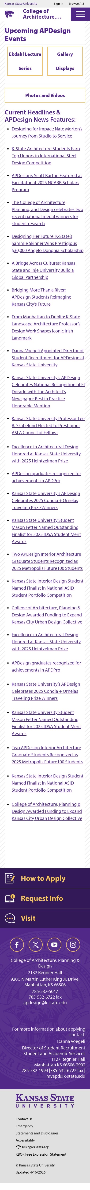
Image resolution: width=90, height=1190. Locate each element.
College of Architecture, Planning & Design (39, 13)
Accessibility (25, 1140)
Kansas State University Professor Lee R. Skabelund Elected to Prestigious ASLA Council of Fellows (48, 425)
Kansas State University (21, 4)
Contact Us (24, 1119)
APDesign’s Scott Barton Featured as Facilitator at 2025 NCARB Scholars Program (47, 182)
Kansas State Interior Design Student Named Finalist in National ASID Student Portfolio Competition (47, 588)
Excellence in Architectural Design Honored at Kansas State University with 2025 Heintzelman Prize (46, 454)
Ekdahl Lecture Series (25, 61)
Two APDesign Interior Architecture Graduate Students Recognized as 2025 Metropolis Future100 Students (47, 561)
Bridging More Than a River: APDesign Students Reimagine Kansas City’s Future (41, 297)
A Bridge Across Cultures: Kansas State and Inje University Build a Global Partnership (43, 270)
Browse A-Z (76, 4)
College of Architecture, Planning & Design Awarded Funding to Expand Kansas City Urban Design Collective (47, 615)
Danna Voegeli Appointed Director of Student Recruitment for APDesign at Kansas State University (48, 358)
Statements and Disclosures (37, 1133)
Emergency (24, 1126)
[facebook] (17, 945)
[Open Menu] (80, 14)
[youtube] (54, 945)
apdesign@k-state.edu (45, 1002)
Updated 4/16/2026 (30, 1172)
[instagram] (73, 945)
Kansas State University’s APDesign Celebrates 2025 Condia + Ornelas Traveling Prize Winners (46, 500)
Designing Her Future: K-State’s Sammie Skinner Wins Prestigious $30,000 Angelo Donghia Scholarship (47, 243)
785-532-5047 (45, 991)
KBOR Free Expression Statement (41, 1154)
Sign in (58, 4)
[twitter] (36, 945)
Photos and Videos (45, 95)
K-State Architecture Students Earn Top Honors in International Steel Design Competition (46, 156)
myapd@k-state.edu (65, 1076)
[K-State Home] (9, 14)
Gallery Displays (65, 61)
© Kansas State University (35, 1165)
